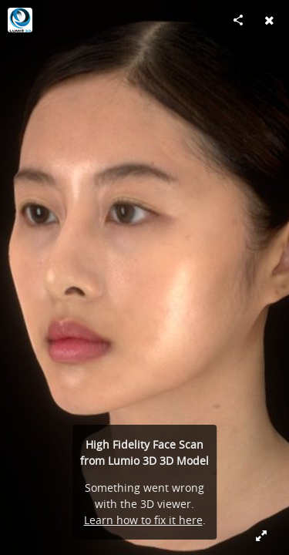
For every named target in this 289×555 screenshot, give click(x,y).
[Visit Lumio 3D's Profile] (20, 20)
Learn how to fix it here (143, 520)
